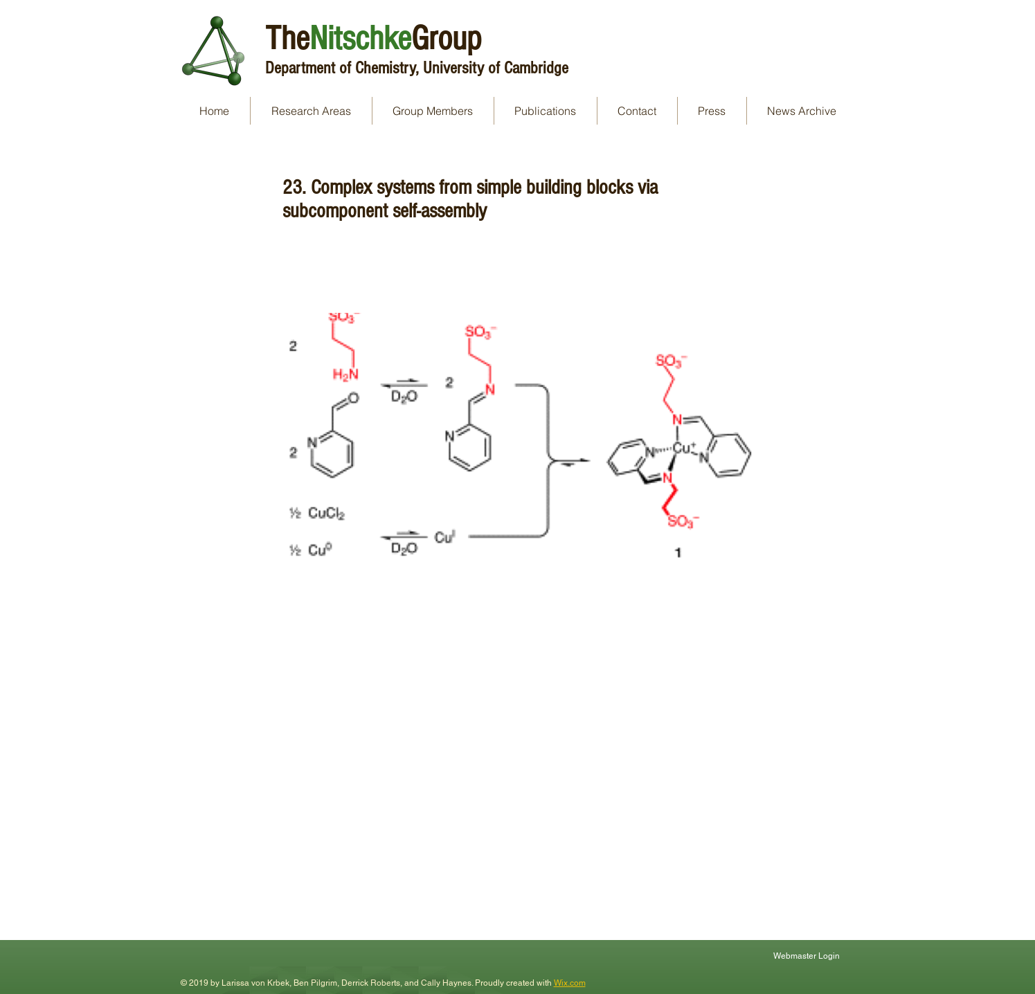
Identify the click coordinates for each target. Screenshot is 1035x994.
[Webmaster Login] (808, 955)
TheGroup (373, 38)
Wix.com (570, 983)
